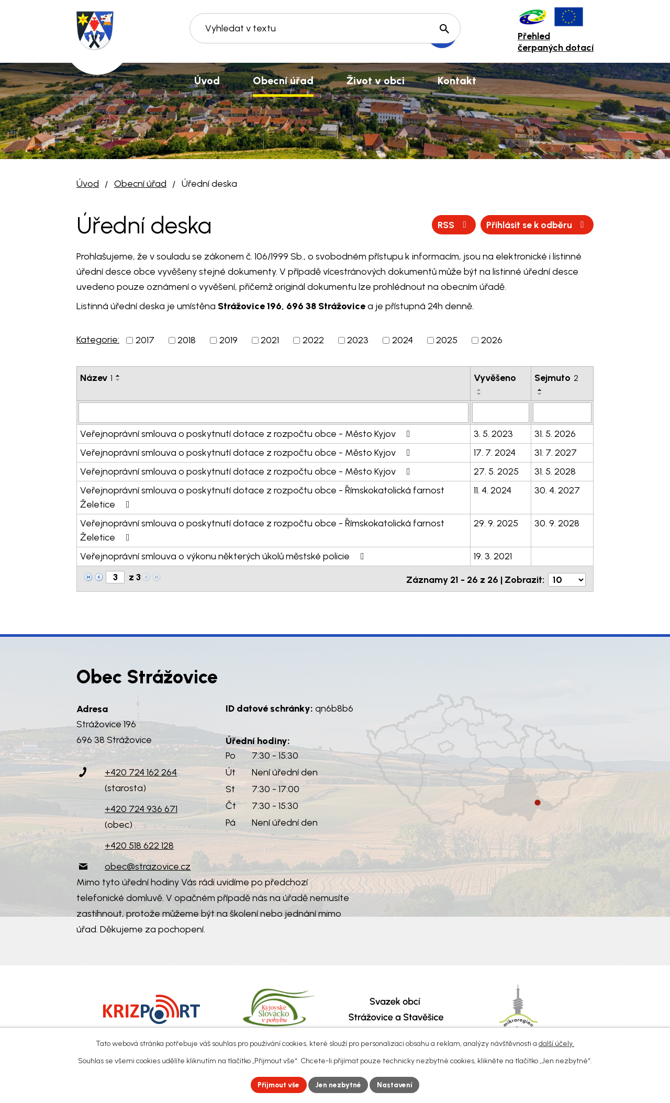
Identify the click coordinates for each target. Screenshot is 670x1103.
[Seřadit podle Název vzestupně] (118, 376)
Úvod (87, 183)
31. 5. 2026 (555, 433)
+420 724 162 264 (141, 769)
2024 (402, 340)
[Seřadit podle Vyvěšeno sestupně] (479, 394)
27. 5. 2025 (496, 471)
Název (96, 378)
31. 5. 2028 (555, 471)
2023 (357, 340)
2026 (491, 340)
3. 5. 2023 (493, 433)
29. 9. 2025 (496, 522)
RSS (449, 224)
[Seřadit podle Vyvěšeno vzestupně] (479, 390)
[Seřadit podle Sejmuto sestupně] (540, 394)
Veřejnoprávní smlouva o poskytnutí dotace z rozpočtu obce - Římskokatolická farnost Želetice (262, 497)
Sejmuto (556, 378)
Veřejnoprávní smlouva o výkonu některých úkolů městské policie (224, 555)
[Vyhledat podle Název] (273, 412)
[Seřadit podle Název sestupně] (118, 380)
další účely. (556, 1043)
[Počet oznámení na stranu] (567, 577)
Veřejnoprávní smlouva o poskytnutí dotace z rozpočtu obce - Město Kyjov (247, 433)
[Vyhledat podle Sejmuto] (562, 412)
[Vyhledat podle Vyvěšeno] (500, 412)
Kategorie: (97, 339)
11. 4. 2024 (492, 490)
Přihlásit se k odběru (535, 224)
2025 (446, 340)
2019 (228, 340)
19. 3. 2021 (493, 555)
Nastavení (397, 1084)
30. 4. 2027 (557, 490)
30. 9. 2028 (556, 522)
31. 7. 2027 (555, 452)
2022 (313, 340)
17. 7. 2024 (495, 452)
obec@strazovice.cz (148, 864)
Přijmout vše (277, 1084)
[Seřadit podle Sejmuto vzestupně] (540, 390)
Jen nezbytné (339, 1084)
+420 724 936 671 (141, 806)
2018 (186, 340)
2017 (145, 340)
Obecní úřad (140, 183)
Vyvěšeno (495, 378)
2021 (270, 340)
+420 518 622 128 (139, 843)
